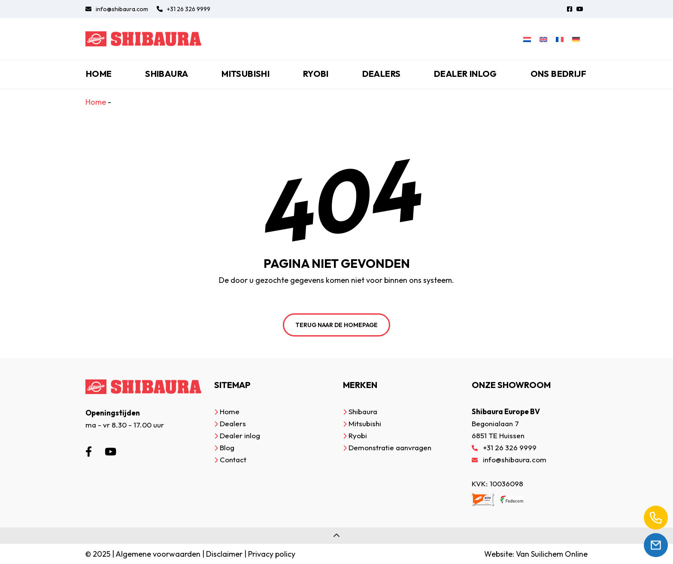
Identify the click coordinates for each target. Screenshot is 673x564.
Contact (233, 459)
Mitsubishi (245, 73)
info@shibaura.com (116, 9)
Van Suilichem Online (552, 554)
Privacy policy (271, 554)
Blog (227, 447)
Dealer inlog (465, 73)
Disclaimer (224, 554)
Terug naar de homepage (336, 325)
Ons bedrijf (558, 73)
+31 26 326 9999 (183, 9)
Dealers (381, 73)
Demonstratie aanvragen (390, 447)
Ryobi (316, 73)
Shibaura (166, 73)
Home (99, 73)
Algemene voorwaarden (157, 554)
